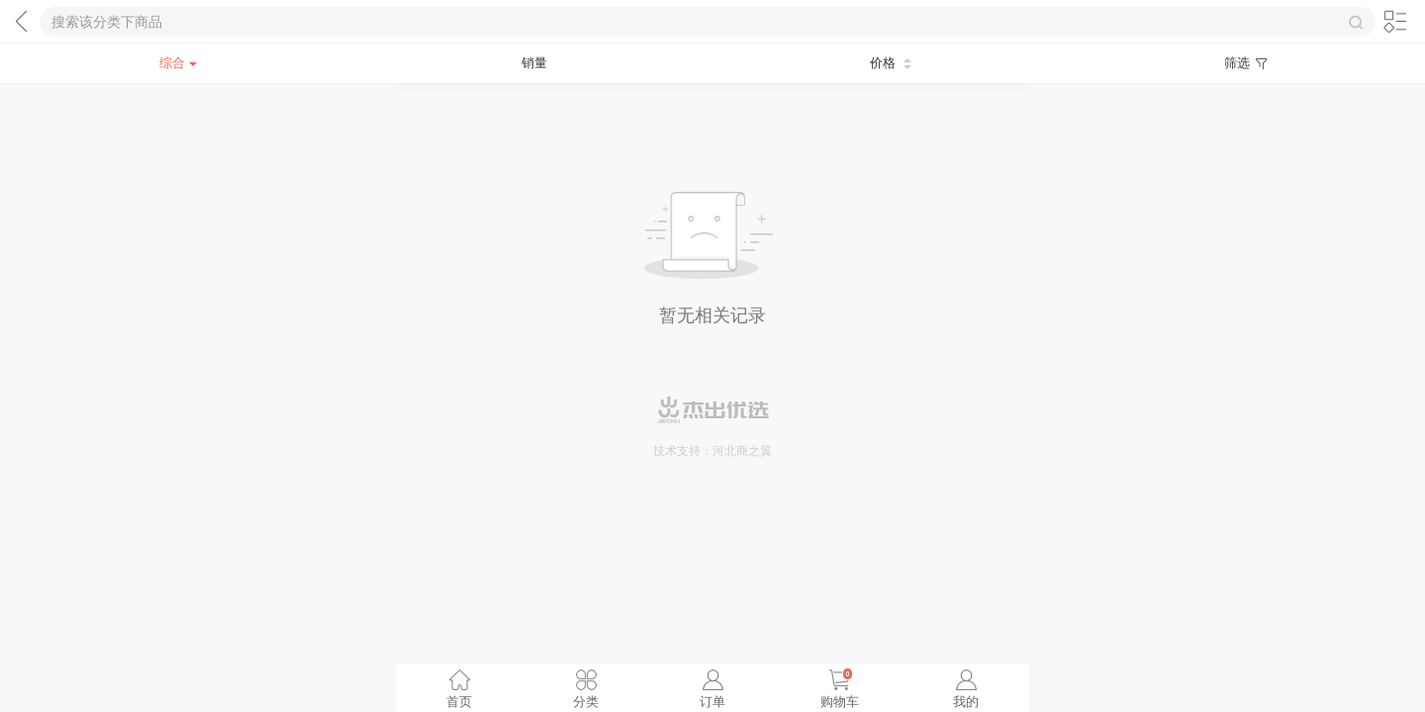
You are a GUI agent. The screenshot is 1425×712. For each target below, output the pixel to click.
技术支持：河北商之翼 (712, 451)
